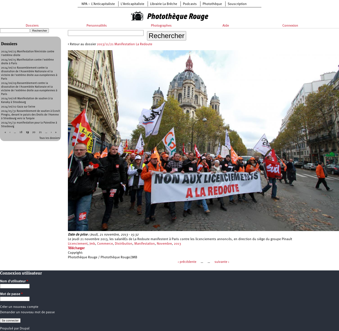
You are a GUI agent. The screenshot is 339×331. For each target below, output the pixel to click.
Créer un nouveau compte (19, 307)
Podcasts (190, 4)
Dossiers (32, 25)
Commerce (105, 244)
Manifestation (144, 244)
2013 (177, 244)
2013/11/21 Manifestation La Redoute (124, 44)
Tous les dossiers (49, 138)
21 (40, 132)
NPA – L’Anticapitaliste (98, 4)
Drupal (24, 328)
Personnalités (96, 25)
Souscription (237, 4)
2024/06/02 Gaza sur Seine (18, 106)
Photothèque (212, 4)
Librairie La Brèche (163, 4)
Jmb (92, 244)
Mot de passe (11, 294)
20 (33, 132)
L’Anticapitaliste (132, 4)
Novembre (164, 244)
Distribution (123, 244)
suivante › (221, 262)
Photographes (161, 25)
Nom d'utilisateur (14, 281)
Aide (225, 25)
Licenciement (78, 244)
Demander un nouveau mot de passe (27, 312)
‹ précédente (187, 262)
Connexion (290, 25)
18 (20, 132)
